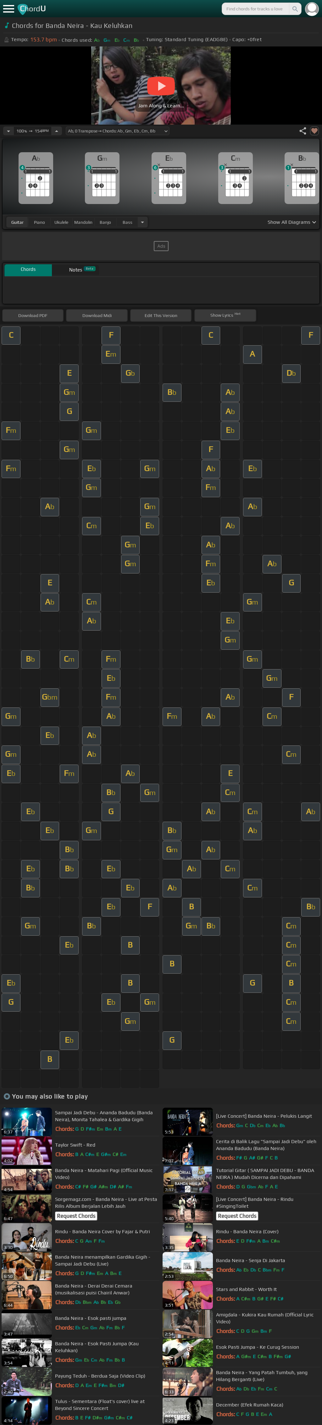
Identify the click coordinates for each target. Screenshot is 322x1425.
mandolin (83, 222)
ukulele (61, 222)
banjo (105, 222)
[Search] (294, 9)
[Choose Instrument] (142, 222)
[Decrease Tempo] (8, 130)
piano (39, 222)
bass (127, 222)
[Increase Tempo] (56, 130)
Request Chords (76, 1216)
